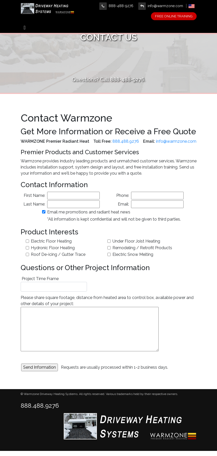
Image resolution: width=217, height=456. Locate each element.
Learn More (108, 65)
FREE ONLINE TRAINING (174, 16)
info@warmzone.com (160, 6)
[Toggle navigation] (25, 29)
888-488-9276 (116, 6)
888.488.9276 (125, 141)
